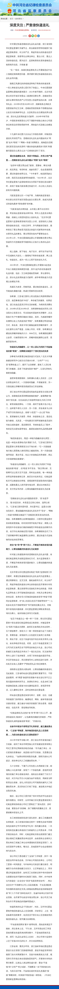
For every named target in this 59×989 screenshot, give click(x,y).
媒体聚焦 (18, 19)
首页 (11, 19)
